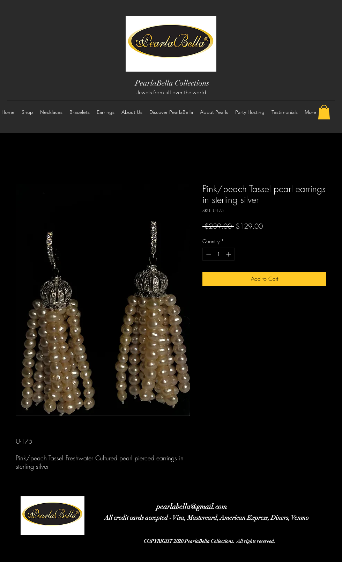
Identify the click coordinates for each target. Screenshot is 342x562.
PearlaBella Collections (172, 83)
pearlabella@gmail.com (191, 506)
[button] (324, 112)
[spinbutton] (218, 254)
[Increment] (229, 254)
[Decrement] (207, 254)
